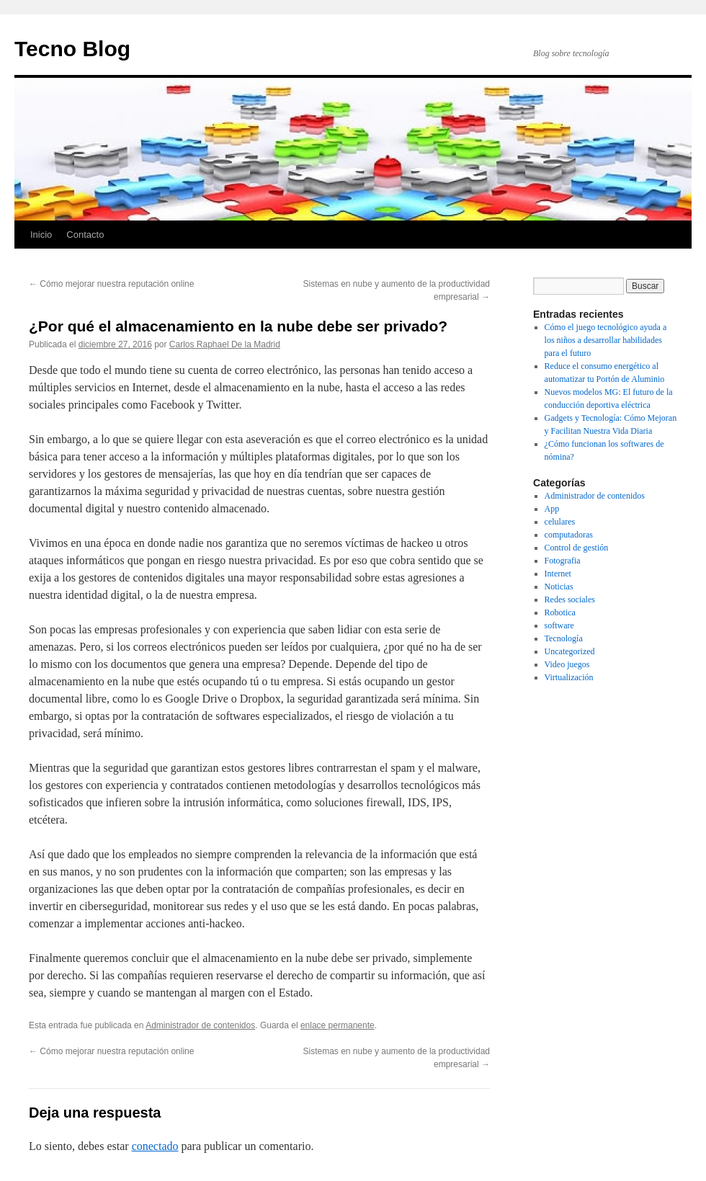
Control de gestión (577, 548)
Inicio (41, 234)
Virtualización (569, 677)
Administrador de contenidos (200, 1025)
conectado (155, 1146)
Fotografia (563, 561)
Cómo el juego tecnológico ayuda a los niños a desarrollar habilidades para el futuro (606, 340)
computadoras (569, 535)
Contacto (85, 234)
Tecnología (564, 638)
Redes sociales (570, 599)
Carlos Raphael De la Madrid (224, 344)
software (559, 625)
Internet (558, 574)
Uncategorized (570, 651)
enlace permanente (337, 1025)
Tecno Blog (72, 49)
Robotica (560, 612)
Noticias (559, 586)
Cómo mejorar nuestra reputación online (111, 284)
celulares (560, 522)
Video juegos (567, 664)
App (552, 509)
